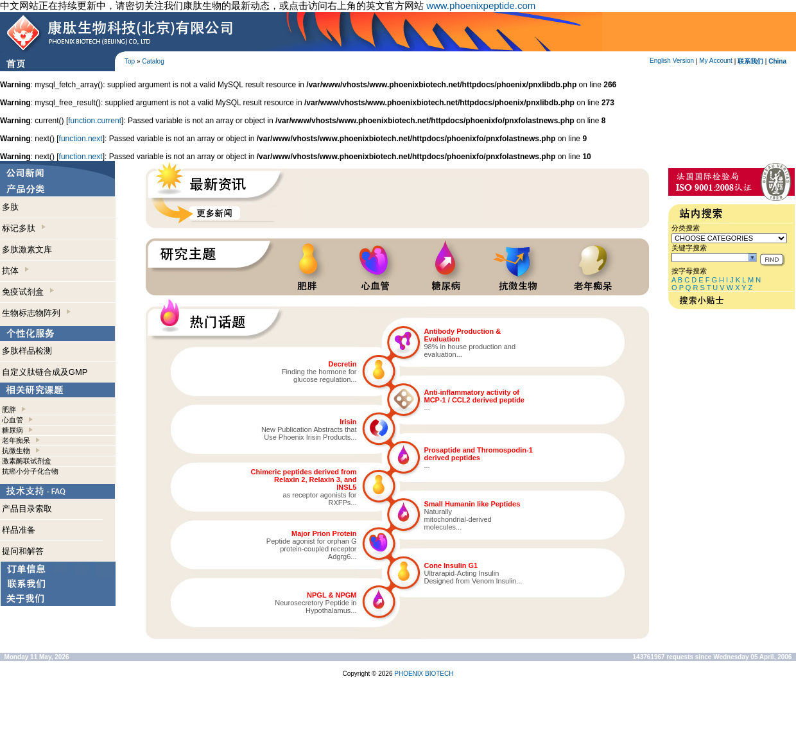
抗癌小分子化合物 (30, 471)
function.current (94, 120)
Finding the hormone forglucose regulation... (319, 375)
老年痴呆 (16, 440)
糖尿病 (12, 430)
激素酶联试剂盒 (26, 461)
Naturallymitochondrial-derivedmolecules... (458, 519)
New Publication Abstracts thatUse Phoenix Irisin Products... (309, 433)
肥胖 (9, 409)
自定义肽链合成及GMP (45, 372)
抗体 (15, 270)
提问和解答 (23, 551)
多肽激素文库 (27, 249)
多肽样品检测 (27, 351)
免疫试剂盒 (28, 292)
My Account (715, 60)
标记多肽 (24, 228)
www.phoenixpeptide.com (480, 5)
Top (130, 61)
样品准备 (18, 530)
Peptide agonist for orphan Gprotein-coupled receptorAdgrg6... (311, 548)
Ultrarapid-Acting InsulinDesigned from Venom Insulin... (473, 577)
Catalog (153, 61)
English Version (672, 60)
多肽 (10, 207)
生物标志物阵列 (36, 313)
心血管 (12, 420)
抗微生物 (16, 450)
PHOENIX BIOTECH (423, 673)
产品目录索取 (27, 508)
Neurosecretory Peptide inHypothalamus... (315, 606)
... (427, 407)
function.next (81, 138)
